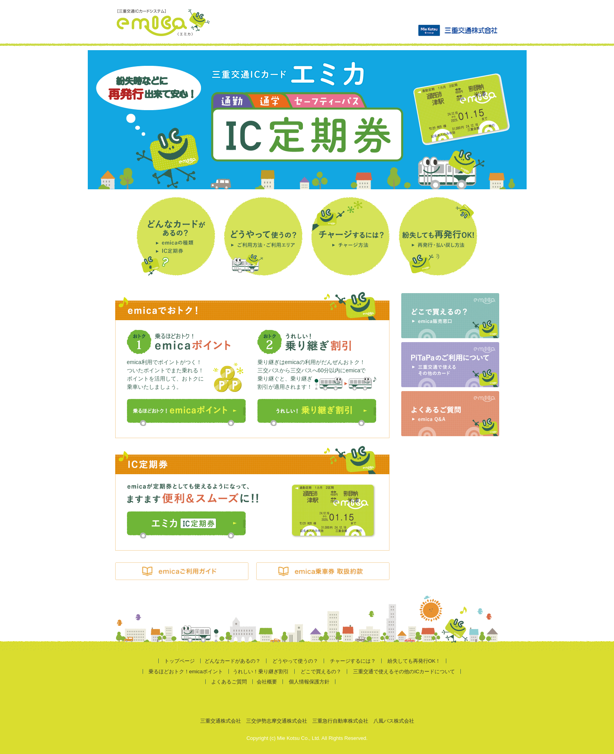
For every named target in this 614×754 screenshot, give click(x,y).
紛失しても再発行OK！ (414, 661)
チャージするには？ (353, 661)
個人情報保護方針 (309, 682)
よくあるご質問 (229, 682)
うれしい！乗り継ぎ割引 (261, 671)
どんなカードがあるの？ (233, 661)
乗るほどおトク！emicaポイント (186, 671)
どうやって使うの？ (295, 661)
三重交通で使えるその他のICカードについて (404, 671)
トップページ (179, 661)
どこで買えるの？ (321, 671)
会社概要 (267, 682)
